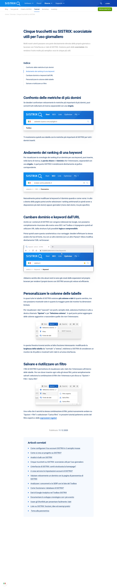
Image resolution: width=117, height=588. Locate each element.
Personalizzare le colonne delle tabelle (40, 79)
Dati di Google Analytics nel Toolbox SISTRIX (49, 493)
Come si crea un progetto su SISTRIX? (46, 453)
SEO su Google (42, 566)
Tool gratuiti (14, 9)
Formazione (21, 571)
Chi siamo (17, 562)
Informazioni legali (20, 578)
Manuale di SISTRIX (92, 563)
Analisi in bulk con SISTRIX (41, 457)
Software (29, 3)
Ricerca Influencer (43, 572)
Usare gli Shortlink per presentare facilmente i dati (51, 502)
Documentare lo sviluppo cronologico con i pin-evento (52, 497)
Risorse (48, 3)
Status (87, 578)
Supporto (60, 3)
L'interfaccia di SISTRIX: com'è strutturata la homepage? (53, 466)
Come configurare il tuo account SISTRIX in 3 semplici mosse (55, 448)
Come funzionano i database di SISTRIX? (47, 488)
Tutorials (13, 14)
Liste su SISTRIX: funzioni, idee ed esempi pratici (50, 506)
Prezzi (39, 3)
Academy (54, 9)
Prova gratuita (105, 9)
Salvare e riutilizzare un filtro (36, 83)
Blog (6, 9)
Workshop (45, 9)
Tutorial (37, 9)
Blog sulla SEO (66, 572)
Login (107, 3)
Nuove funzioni (90, 568)
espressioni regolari (48, 418)
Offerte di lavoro (19, 567)
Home (7, 14)
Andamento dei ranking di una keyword (40, 71)
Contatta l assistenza (92, 575)
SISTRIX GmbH (20, 558)
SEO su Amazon (43, 569)
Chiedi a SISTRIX (26, 9)
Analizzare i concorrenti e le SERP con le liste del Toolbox (54, 483)
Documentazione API (92, 571)
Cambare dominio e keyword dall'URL (39, 75)
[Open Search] (101, 3)
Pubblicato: (53, 430)
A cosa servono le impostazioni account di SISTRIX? (52, 471)
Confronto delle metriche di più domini (40, 67)
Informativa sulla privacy (23, 575)
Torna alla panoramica (40, 511)
